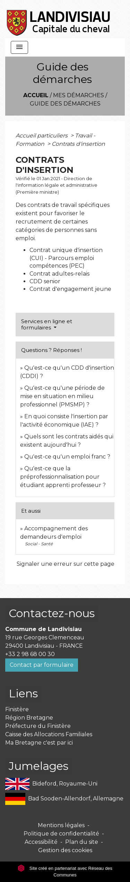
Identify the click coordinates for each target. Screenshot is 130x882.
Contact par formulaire (41, 665)
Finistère (17, 709)
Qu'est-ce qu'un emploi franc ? (67, 456)
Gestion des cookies (65, 850)
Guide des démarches (65, 103)
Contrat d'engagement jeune (70, 289)
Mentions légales (61, 825)
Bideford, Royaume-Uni (51, 784)
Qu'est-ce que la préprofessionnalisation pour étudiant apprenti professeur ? (63, 476)
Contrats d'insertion (78, 144)
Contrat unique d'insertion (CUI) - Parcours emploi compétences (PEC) (66, 258)
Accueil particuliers (42, 135)
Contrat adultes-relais (59, 273)
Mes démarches (78, 95)
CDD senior (44, 281)
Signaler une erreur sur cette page (65, 564)
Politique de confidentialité (61, 833)
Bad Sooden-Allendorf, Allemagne (64, 799)
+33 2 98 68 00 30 (30, 654)
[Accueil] (59, 19)
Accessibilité (41, 842)
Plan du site (81, 842)
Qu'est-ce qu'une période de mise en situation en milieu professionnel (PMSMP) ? (62, 396)
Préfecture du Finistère (38, 726)
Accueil (36, 95)
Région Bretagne (29, 717)
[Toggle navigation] (19, 47)
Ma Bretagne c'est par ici (39, 742)
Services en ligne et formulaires (46, 324)
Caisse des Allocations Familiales (48, 734)
